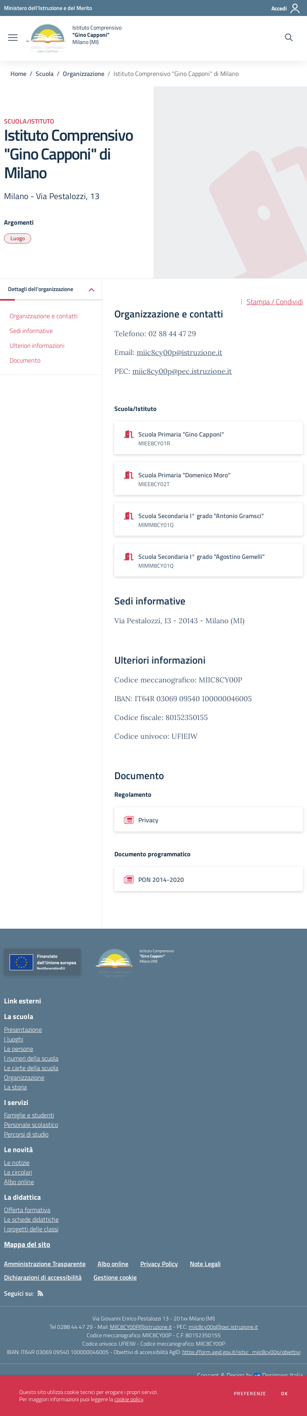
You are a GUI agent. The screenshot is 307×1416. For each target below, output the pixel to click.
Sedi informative (31, 330)
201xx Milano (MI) (194, 1318)
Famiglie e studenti (29, 1115)
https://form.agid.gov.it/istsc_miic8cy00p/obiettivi (241, 1352)
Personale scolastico (31, 1124)
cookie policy (128, 1399)
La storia (15, 1087)
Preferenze (250, 1393)
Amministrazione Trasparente (45, 1263)
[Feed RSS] (40, 1293)
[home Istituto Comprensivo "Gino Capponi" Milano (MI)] (74, 38)
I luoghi (13, 1039)
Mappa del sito (27, 1244)
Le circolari (18, 1172)
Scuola (45, 73)
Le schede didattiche (31, 1219)
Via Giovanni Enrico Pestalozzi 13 (130, 1318)
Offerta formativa (27, 1210)
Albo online (19, 1182)
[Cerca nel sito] (289, 38)
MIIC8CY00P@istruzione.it (141, 1326)
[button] (51, 290)
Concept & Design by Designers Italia (250, 1375)
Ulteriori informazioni (37, 345)
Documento (25, 360)
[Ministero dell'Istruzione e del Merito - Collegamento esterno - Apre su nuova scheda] (48, 8)
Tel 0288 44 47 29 (71, 1326)
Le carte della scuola (31, 1068)
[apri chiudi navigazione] (13, 38)
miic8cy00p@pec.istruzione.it (182, 371)
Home (18, 73)
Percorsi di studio (26, 1134)
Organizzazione (83, 73)
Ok (284, 1393)
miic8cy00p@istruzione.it (179, 352)
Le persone (18, 1048)
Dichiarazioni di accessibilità (43, 1277)
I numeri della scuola (31, 1058)
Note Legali (205, 1263)
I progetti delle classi (31, 1229)
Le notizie (17, 1162)
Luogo (17, 238)
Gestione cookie (115, 1277)
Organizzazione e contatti (44, 316)
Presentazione (23, 1029)
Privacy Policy (159, 1263)
